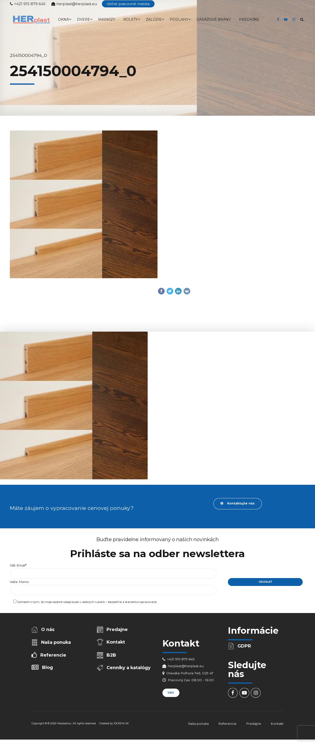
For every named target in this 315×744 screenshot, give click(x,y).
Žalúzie (154, 19)
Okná (63, 19)
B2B (112, 656)
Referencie (53, 656)
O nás (48, 630)
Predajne (249, 19)
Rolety (130, 19)
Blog (48, 669)
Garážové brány (213, 19)
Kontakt (116, 643)
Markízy (106, 19)
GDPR (245, 646)
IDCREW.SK (121, 724)
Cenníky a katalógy (129, 669)
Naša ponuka (56, 643)
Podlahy (179, 19)
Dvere (83, 19)
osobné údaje (61, 603)
